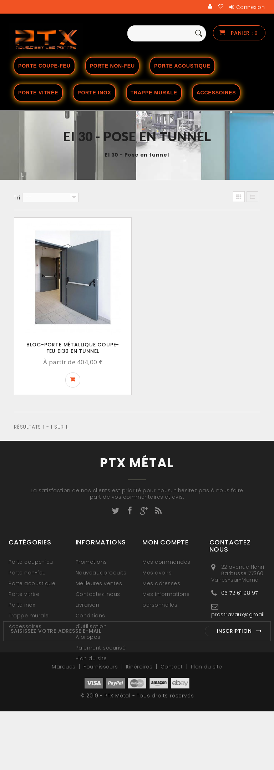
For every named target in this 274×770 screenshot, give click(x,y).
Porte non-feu (112, 66)
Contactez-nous (98, 594)
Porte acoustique (182, 66)
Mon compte (165, 542)
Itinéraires (140, 725)
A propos (88, 637)
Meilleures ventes (99, 583)
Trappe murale (154, 92)
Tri (17, 197)
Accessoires (216, 92)
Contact (172, 725)
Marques (64, 725)
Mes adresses (161, 583)
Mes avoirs (157, 572)
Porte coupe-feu (44, 66)
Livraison (88, 604)
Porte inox (22, 604)
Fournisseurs (101, 725)
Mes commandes (166, 562)
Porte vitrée (38, 92)
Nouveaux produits (101, 572)
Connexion (250, 7)
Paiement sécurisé (101, 647)
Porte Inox (94, 92)
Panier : (243, 32)
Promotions (91, 562)
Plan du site (91, 658)
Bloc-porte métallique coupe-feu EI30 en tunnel (72, 348)
